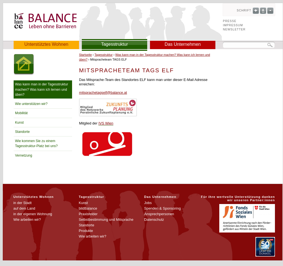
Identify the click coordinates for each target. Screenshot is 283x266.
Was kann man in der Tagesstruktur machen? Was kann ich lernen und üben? (41, 89)
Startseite (85, 54)
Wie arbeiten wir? (27, 219)
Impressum (233, 25)
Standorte (22, 132)
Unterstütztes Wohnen (46, 44)
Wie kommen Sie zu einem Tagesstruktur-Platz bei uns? (36, 143)
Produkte (86, 231)
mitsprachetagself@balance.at (103, 92)
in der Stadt (22, 203)
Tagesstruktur (114, 44)
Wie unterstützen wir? (31, 104)
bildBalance (88, 208)
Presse (229, 21)
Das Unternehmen (183, 44)
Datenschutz (154, 219)
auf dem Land (24, 208)
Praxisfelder (88, 214)
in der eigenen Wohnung (32, 214)
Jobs (148, 203)
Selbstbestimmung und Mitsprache (106, 219)
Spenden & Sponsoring (162, 208)
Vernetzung (23, 155)
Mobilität (21, 113)
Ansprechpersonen (159, 214)
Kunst (19, 122)
